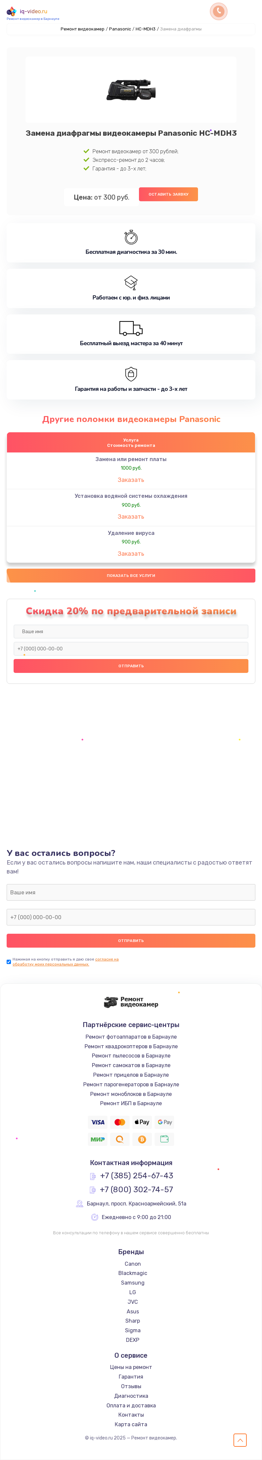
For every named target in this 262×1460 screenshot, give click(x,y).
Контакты (131, 1415)
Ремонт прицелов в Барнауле (131, 1075)
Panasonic (120, 28)
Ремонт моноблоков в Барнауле (131, 1094)
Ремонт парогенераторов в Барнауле (131, 1084)
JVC (133, 1302)
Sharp (132, 1321)
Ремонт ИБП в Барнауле (131, 1103)
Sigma (133, 1330)
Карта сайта (131, 1424)
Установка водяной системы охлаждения (131, 496)
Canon (133, 1264)
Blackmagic (132, 1273)
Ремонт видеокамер (82, 28)
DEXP (132, 1340)
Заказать (131, 480)
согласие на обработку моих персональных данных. (66, 961)
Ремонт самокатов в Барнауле (131, 1065)
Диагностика (131, 1396)
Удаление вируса (131, 533)
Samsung (133, 1283)
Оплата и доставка (131, 1405)
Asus (133, 1311)
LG (132, 1292)
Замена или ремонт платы (131, 459)
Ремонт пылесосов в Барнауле (131, 1056)
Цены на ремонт (131, 1367)
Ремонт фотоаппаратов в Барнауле (131, 1037)
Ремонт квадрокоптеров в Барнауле (131, 1046)
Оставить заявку (168, 194)
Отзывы (131, 1386)
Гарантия (131, 1377)
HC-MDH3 (146, 28)
